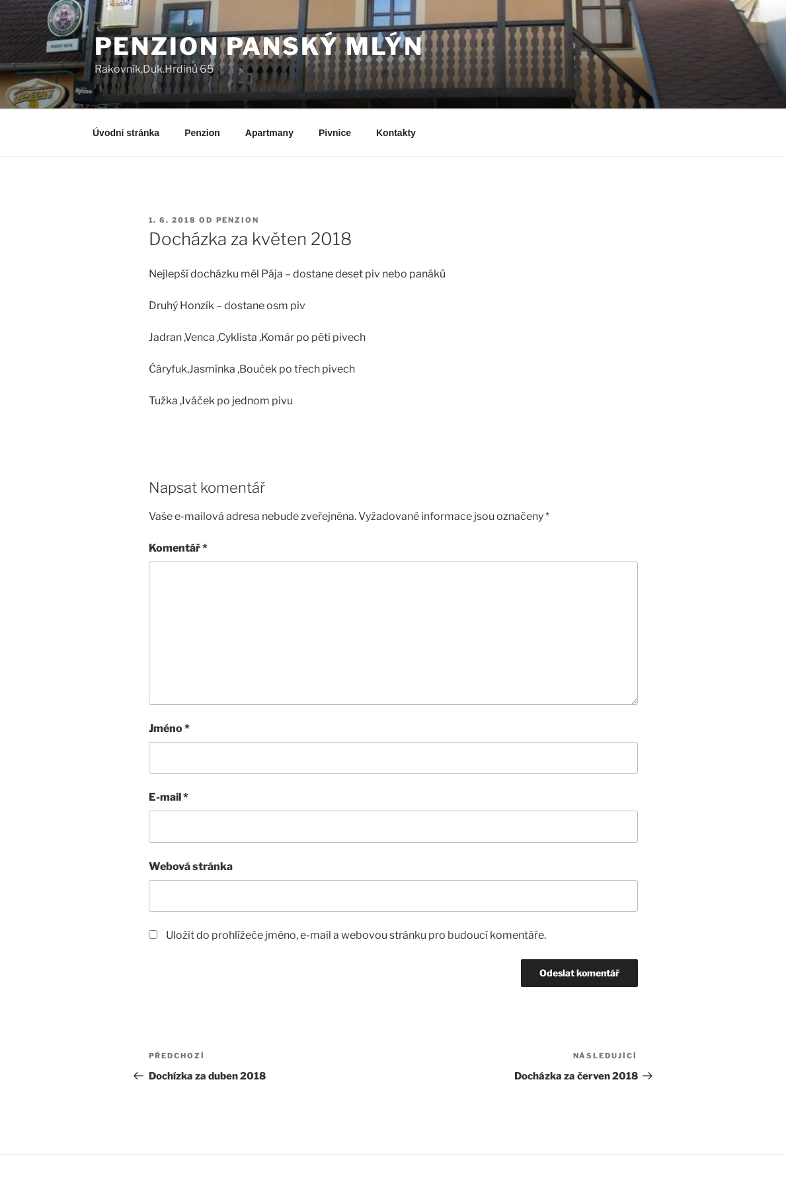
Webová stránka (191, 866)
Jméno (169, 728)
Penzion (202, 133)
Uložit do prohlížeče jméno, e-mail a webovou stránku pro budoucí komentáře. (356, 935)
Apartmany (269, 133)
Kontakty (396, 133)
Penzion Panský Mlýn (259, 46)
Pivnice (335, 133)
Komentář (178, 548)
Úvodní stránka (126, 133)
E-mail (168, 797)
